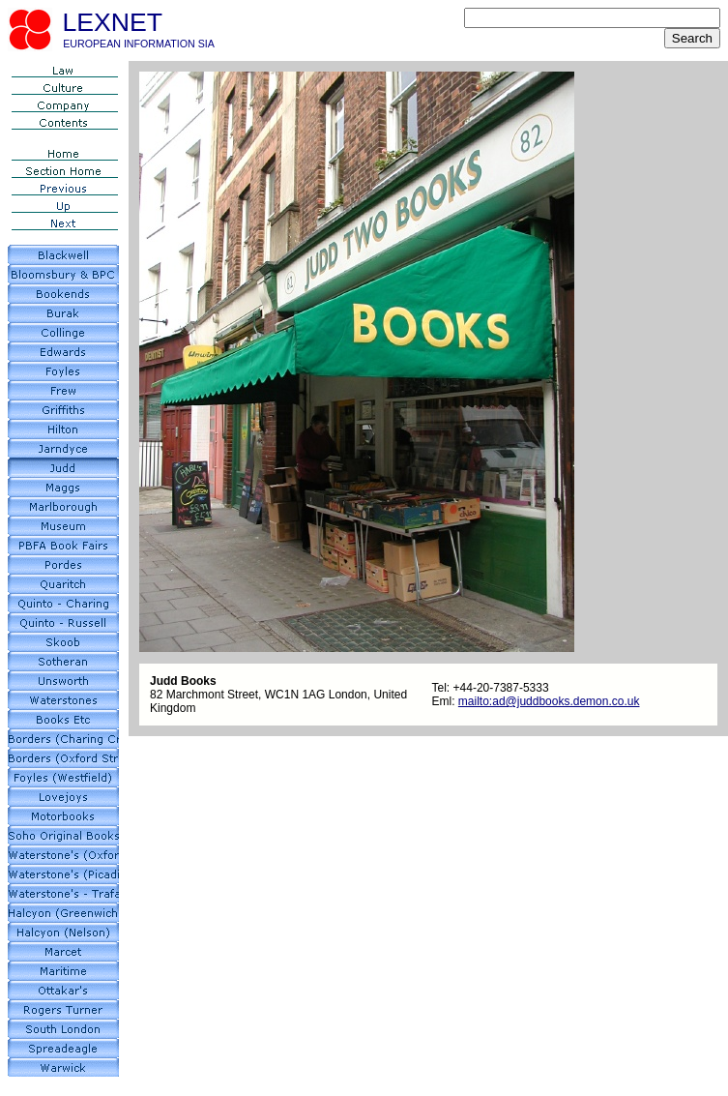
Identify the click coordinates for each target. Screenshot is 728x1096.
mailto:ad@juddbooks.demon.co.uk (549, 701)
